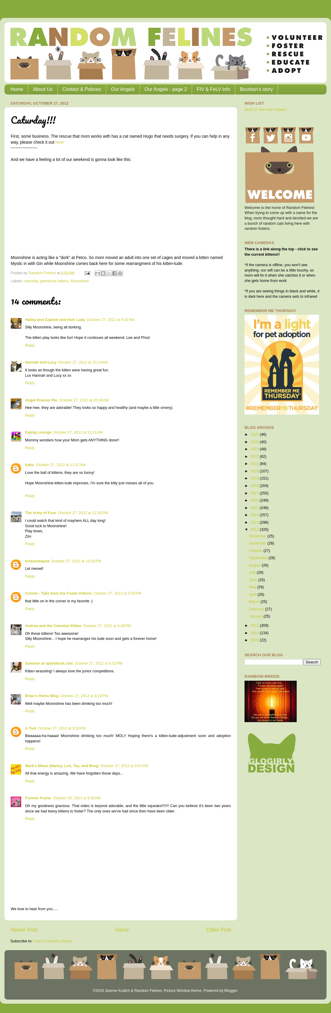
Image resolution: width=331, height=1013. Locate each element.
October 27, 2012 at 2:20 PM (117, 593)
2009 (255, 640)
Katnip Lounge (38, 432)
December (258, 536)
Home (16, 89)
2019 (255, 478)
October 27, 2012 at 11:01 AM (78, 432)
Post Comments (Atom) (52, 941)
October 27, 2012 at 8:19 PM (84, 696)
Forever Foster (38, 798)
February (257, 609)
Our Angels (122, 89)
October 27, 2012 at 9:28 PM (62, 728)
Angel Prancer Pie (41, 400)
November (258, 543)
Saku (29, 465)
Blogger (230, 991)
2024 (255, 442)
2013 (255, 522)
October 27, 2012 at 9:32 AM (110, 320)
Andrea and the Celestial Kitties (53, 626)
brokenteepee (37, 561)
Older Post (218, 930)
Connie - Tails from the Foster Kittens (58, 593)
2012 (255, 530)
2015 (255, 508)
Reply (30, 345)
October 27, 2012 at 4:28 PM (107, 626)
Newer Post (24, 930)
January (256, 616)
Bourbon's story (256, 89)
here (59, 142)
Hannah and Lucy (40, 362)
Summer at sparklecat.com (49, 663)
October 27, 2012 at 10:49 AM (84, 400)
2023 (255, 449)
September (258, 558)
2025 (255, 434)
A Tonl (30, 728)
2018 (255, 486)
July (253, 572)
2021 (255, 464)
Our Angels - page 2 (166, 89)
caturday (31, 281)
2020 (255, 471)
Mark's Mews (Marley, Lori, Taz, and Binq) (62, 766)
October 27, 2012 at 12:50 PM (76, 561)
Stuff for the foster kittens (265, 110)
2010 (255, 633)
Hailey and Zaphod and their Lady (55, 320)
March (255, 602)
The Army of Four (40, 513)
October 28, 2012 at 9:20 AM (76, 798)
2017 (255, 493)
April (253, 594)
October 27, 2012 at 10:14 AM (83, 362)
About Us (43, 89)
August (255, 565)
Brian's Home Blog (41, 696)
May (253, 587)
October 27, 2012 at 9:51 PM (124, 766)
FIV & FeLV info (213, 89)
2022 (255, 456)
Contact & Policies (82, 89)
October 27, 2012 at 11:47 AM (60, 465)
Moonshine (80, 281)
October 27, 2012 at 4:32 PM (98, 663)
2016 (255, 500)
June (253, 580)
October (256, 551)
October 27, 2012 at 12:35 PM (83, 513)
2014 (255, 515)
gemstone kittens (54, 281)
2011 (255, 625)
